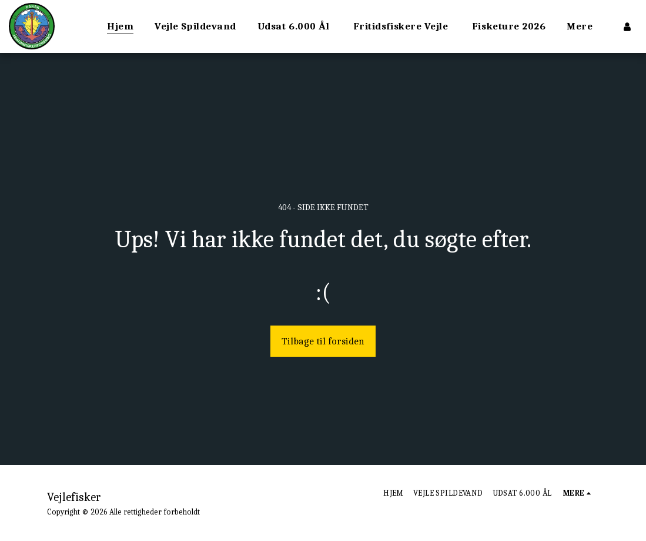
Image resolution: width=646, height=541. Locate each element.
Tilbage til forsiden (323, 341)
